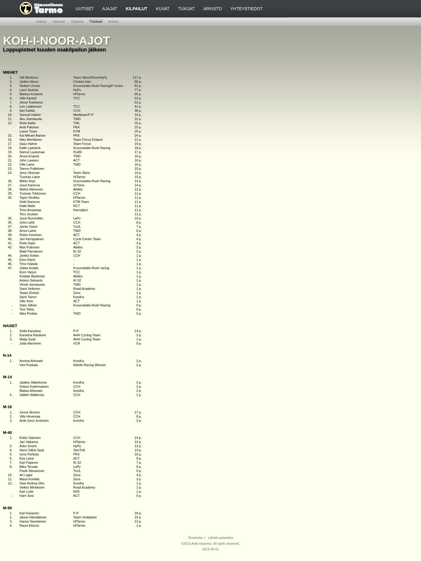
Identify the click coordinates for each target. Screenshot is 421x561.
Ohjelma (77, 21)
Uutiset (85, 8)
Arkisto (212, 8)
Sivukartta (195, 537)
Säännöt (59, 21)
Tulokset (96, 21)
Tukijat (186, 8)
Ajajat (109, 8)
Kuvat (162, 8)
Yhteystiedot (246, 8)
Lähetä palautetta (220, 537)
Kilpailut (137, 8)
